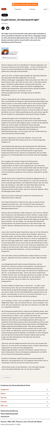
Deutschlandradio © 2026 (10, 424)
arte (26, 422)
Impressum (5, 416)
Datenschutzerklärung (9, 411)
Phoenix (20, 422)
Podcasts (32, 9)
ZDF (14, 422)
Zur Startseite (6, 377)
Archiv (5, 15)
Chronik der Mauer (35, 422)
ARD (9, 422)
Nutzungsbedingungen (9, 414)
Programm (18, 9)
